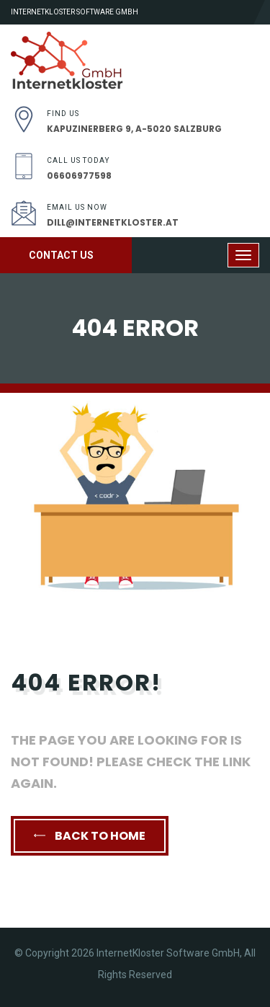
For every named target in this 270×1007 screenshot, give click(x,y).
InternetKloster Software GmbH (74, 12)
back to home (89, 836)
